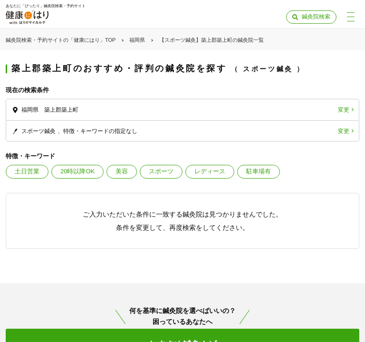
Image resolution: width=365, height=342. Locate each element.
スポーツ (161, 171)
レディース (209, 171)
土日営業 (27, 171)
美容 (121, 171)
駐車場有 (258, 171)
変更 (343, 110)
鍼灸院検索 (316, 16)
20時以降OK (77, 171)
